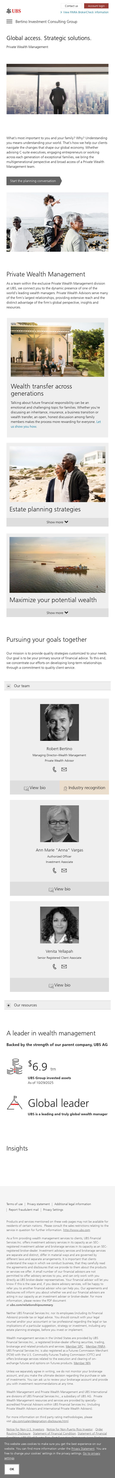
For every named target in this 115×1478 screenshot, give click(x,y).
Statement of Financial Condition (54, 1433)
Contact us (71, 6)
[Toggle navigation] (41, 21)
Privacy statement (38, 1204)
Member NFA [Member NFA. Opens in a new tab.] (82, 1363)
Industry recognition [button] (86, 789)
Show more (57, 523)
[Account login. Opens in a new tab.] (96, 5)
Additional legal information (72, 1204)
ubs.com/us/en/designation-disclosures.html (40, 1421)
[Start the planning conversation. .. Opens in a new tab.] (34, 181)
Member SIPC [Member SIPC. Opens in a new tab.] (74, 1346)
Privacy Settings (53, 1210)
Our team (18, 685)
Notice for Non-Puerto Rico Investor (70, 1429)
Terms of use (14, 1204)
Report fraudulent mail (24, 1210)
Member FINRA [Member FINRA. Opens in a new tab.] (95, 1346)
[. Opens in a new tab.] (13, 11)
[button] (64, 768)
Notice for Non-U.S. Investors (25, 1429)
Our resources (21, 1005)
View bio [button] (42, 789)
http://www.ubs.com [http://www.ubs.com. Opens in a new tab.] (76, 1230)
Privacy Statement (83, 1449)
